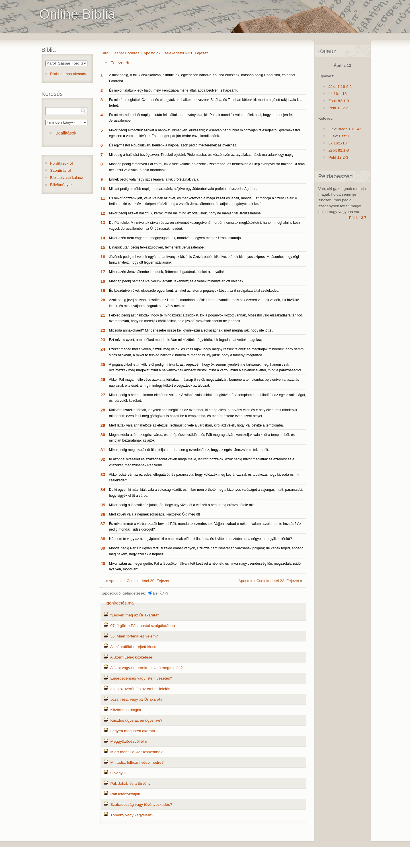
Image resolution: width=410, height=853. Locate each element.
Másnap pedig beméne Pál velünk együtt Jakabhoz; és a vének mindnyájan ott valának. (176, 281)
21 (103, 315)
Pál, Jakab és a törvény (130, 783)
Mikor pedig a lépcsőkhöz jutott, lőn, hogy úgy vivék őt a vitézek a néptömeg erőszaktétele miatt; (183, 505)
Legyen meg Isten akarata (132, 731)
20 (103, 299)
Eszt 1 (344, 136)
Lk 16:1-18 (337, 94)
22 (103, 330)
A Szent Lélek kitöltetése (131, 657)
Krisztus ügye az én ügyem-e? (136, 720)
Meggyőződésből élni (128, 741)
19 (103, 290)
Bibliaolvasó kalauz (66, 177)
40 (103, 563)
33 (103, 474)
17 (103, 271)
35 (103, 504)
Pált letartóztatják (125, 794)
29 (103, 425)
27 (103, 394)
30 (103, 434)
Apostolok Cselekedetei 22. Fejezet (268, 581)
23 (103, 339)
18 (103, 281)
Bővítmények (61, 185)
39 (103, 548)
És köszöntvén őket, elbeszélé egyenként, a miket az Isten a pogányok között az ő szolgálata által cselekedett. (194, 291)
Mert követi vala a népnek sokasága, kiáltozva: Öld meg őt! (154, 514)
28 (103, 409)
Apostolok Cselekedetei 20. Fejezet (138, 581)
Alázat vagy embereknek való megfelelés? (146, 668)
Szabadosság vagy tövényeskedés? (141, 804)
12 (103, 213)
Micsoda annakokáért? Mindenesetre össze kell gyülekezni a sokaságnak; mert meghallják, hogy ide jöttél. (191, 330)
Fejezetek (119, 62)
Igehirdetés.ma (120, 603)
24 (103, 349)
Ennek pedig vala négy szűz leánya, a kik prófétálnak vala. (154, 179)
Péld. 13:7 (357, 218)
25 (103, 364)
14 (103, 237)
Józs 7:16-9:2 (340, 86)
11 (103, 198)
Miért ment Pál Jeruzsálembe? (136, 752)
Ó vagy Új (118, 773)
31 (103, 449)
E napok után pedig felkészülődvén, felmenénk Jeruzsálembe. (157, 247)
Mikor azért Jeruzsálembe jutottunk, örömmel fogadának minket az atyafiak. (167, 272)
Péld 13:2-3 (338, 108)
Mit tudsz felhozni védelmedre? (136, 762)
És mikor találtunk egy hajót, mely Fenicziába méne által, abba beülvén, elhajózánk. (173, 90)
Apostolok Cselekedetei (164, 53)
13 (103, 222)
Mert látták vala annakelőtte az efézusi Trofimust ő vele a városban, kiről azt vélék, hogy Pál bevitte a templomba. (196, 425)
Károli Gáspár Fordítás (120, 53)
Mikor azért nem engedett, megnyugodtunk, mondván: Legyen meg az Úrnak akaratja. (175, 238)
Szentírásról (60, 170)
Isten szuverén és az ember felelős (140, 689)
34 (103, 489)
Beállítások (66, 133)
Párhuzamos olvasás (68, 74)
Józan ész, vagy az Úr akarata (136, 699)
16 (103, 256)
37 (103, 523)
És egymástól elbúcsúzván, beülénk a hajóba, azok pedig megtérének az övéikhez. (173, 145)
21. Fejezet (198, 53)
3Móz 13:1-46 (350, 129)
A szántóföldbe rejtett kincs (133, 647)
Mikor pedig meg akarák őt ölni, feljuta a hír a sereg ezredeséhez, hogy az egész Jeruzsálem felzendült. (189, 450)
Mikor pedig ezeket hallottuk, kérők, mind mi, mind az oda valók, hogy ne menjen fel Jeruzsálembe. (185, 213)
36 (103, 514)
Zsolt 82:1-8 (338, 101)
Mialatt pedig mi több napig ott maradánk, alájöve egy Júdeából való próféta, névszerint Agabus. (183, 189)
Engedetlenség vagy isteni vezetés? (141, 678)
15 (103, 247)
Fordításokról (61, 163)
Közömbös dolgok (125, 710)
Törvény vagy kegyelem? (131, 815)
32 (103, 459)
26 (103, 379)
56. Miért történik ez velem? (134, 636)
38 (103, 538)
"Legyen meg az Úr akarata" (134, 615)
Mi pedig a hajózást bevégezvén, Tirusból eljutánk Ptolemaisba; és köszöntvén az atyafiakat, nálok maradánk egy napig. (202, 155)
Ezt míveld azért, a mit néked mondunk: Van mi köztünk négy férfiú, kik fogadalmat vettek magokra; (185, 340)
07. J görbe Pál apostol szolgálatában (142, 626)
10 (103, 188)
